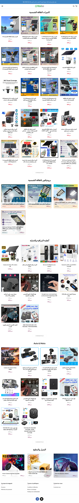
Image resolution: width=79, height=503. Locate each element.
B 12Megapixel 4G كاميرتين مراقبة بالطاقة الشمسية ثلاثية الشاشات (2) (49, 161)
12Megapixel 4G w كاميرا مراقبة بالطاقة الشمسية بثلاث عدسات (10, 99)
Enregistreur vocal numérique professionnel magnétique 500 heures (49, 295)
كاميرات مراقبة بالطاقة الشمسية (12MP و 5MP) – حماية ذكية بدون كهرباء (49, 131)
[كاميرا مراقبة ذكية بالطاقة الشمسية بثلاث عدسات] (69, 87)
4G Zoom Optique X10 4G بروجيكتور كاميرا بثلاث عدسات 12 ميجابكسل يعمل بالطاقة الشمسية (68, 161)
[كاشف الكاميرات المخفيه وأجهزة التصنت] (10, 314)
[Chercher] (73, 6)
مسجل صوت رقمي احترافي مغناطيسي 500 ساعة (10, 294)
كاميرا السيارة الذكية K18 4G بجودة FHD (68, 368)
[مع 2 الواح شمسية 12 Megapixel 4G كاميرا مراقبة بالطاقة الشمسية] (10, 56)
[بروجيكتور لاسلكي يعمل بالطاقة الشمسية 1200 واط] (66, 196)
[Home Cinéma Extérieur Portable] (13, 466)
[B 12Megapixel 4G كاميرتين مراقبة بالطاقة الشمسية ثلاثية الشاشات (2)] (49, 149)
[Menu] (2, 6)
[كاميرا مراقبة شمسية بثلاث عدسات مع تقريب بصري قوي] (69, 118)
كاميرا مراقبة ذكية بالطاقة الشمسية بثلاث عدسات (69, 99)
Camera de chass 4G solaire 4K (10, 265)
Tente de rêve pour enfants (62, 473)
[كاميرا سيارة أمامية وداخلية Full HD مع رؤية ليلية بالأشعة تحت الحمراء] (30, 356)
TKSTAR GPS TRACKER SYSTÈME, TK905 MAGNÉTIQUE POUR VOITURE (30, 430)
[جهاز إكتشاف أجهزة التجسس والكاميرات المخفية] (30, 283)
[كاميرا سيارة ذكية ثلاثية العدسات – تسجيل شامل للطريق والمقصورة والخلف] (49, 356)
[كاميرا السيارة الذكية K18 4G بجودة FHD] (69, 356)
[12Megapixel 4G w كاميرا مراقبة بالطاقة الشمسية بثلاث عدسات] (10, 87)
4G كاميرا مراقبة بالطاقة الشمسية (10, 36)
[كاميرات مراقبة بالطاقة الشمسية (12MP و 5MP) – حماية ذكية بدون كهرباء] (49, 118)
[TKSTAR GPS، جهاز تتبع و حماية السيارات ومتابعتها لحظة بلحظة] (10, 417)
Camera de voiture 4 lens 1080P (10, 368)
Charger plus (39, 172)
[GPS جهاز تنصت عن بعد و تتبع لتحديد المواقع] (69, 387)
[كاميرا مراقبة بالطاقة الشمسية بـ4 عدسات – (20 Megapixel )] (10, 149)
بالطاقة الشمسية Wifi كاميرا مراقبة (68, 68)
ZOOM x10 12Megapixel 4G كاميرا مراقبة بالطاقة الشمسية (49, 99)
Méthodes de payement (6, 489)
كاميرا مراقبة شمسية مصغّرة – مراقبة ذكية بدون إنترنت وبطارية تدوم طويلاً (10, 131)
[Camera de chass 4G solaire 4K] (10, 253)
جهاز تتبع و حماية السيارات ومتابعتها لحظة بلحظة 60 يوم (49, 399)
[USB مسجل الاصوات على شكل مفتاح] (69, 283)
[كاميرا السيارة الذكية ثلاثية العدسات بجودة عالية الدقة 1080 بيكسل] (10, 387)
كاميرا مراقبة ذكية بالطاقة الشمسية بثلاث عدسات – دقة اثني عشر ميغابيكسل (29, 131)
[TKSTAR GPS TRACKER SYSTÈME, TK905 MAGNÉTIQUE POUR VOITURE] (30, 417)
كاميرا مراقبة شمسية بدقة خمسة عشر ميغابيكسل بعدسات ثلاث (29, 160)
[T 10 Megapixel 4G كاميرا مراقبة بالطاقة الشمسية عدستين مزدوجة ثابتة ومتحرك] (49, 25)
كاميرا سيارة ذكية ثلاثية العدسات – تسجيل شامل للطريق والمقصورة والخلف (49, 369)
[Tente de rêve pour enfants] (66, 466)
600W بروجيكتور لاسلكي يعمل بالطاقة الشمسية (39, 204)
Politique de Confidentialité (33, 491)
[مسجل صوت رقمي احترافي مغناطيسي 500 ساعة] (10, 283)
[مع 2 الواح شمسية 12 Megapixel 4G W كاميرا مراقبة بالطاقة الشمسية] (49, 56)
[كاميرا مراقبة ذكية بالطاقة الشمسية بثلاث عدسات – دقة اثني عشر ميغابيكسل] (30, 118)
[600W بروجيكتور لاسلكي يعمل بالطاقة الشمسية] (39, 196)
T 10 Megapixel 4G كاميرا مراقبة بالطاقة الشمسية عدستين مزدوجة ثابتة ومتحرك (49, 38)
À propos (3, 487)
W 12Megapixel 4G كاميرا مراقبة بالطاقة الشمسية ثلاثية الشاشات (29, 100)
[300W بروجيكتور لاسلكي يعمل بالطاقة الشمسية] (13, 196)
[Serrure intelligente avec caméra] (49, 253)
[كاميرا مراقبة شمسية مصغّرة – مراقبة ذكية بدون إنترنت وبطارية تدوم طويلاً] (10, 118)
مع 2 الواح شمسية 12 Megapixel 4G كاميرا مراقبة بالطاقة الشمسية (10, 68)
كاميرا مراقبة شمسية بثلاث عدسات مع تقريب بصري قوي (69, 130)
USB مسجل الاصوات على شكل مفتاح (69, 294)
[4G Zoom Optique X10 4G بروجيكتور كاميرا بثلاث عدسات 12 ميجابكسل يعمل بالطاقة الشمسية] (69, 149)
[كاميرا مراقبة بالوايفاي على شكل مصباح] (30, 253)
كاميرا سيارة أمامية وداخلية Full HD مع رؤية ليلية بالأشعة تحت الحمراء (30, 369)
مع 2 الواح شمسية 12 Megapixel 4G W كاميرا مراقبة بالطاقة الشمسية (49, 69)
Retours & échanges (31, 489)
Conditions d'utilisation (32, 487)
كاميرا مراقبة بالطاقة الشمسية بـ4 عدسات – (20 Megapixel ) (10, 160)
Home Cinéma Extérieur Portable (10, 473)
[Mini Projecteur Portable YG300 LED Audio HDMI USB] (39, 466)
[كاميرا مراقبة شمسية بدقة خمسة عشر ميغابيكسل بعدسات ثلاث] (30, 149)
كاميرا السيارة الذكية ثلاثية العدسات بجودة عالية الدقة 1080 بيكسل (10, 399)
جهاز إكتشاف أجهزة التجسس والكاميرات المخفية (29, 294)
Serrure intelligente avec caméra (49, 265)
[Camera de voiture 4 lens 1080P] (10, 356)
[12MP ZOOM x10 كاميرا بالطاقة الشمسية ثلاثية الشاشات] (30, 56)
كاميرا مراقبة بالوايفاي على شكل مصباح (29, 265)
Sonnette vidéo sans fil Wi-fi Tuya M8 (69, 265)
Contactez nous (57, 487)
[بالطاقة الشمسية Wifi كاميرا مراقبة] (69, 56)
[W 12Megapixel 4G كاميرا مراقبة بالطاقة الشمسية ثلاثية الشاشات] (30, 87)
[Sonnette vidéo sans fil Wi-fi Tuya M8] (69, 253)
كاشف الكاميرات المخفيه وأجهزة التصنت (10, 325)
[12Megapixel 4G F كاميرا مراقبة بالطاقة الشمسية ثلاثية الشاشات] (30, 25)
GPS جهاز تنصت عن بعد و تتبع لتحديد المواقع (68, 399)
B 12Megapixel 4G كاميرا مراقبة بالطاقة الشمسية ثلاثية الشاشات (69, 37)
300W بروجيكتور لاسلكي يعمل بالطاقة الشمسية (13, 204)
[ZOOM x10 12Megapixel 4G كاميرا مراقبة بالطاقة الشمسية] (49, 87)
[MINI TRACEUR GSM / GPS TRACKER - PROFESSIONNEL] (30, 314)
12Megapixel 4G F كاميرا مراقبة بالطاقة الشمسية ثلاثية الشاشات (29, 37)
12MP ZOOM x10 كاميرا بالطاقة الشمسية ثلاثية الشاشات (29, 68)
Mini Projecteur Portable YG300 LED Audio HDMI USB (38, 472)
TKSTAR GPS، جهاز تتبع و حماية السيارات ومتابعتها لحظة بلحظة (10, 428)
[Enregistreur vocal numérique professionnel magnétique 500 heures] (49, 283)
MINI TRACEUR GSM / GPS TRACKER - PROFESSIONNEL (29, 325)
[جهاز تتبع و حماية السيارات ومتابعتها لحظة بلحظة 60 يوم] (49, 387)
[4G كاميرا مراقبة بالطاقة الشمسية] (10, 25)
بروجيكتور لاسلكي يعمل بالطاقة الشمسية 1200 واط (65, 203)
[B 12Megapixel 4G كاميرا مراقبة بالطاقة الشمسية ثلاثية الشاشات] (69, 25)
